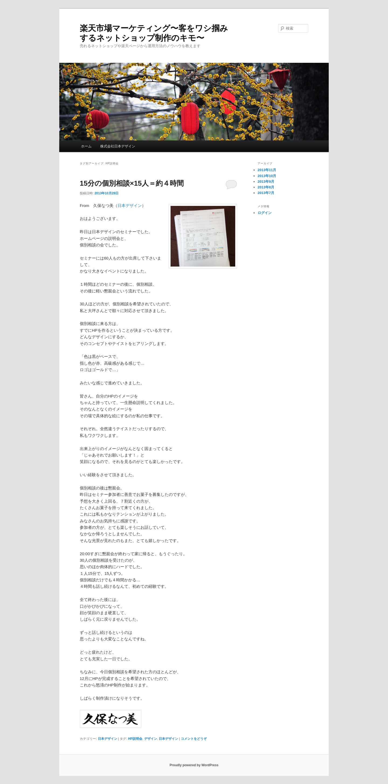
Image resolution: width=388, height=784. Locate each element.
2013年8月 (266, 187)
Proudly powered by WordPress (193, 765)
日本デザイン (129, 205)
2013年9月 (266, 181)
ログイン (265, 213)
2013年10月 (267, 176)
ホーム (86, 146)
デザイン (150, 739)
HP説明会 (135, 739)
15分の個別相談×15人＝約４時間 (132, 183)
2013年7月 (266, 193)
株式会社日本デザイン (117, 146)
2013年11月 (267, 170)
